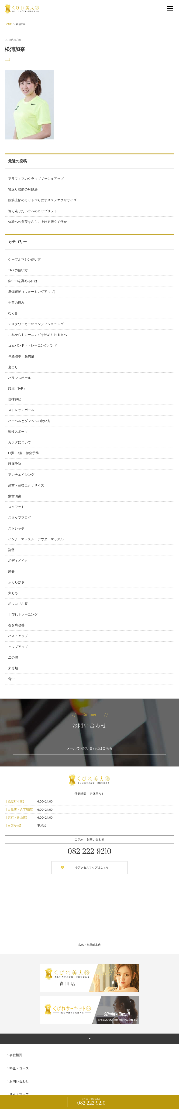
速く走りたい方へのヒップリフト (32, 211)
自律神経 (14, 399)
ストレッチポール (21, 410)
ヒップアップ (18, 647)
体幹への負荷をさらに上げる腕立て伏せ (37, 222)
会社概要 (15, 1055)
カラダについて (19, 442)
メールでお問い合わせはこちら (89, 748)
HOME (8, 24)
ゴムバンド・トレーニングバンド (32, 345)
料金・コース (19, 1068)
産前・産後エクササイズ (26, 485)
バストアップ (18, 636)
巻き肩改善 (16, 625)
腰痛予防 (14, 464)
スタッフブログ (19, 517)
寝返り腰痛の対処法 (23, 189)
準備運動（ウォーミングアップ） (32, 291)
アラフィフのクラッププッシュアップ (36, 178)
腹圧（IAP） (17, 388)
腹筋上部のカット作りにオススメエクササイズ (42, 200)
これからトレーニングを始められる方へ (37, 335)
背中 (11, 679)
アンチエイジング (21, 474)
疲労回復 (14, 496)
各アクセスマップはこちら (92, 867)
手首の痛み (16, 302)
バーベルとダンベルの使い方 (29, 421)
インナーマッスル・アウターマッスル (36, 539)
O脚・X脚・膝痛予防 (23, 453)
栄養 (11, 571)
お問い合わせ (19, 1081)
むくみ (13, 313)
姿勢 (11, 550)
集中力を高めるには (23, 281)
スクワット (16, 507)
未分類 (13, 668)
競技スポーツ (18, 431)
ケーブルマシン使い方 (24, 259)
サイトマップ (19, 1094)
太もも (13, 593)
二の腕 (13, 657)
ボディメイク (18, 560)
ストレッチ (16, 528)
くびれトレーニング (23, 614)
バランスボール (19, 378)
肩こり (13, 367)
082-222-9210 (91, 1102)
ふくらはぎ (16, 582)
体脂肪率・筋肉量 (21, 356)
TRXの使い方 (18, 270)
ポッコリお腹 (18, 604)
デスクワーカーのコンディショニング (36, 324)
